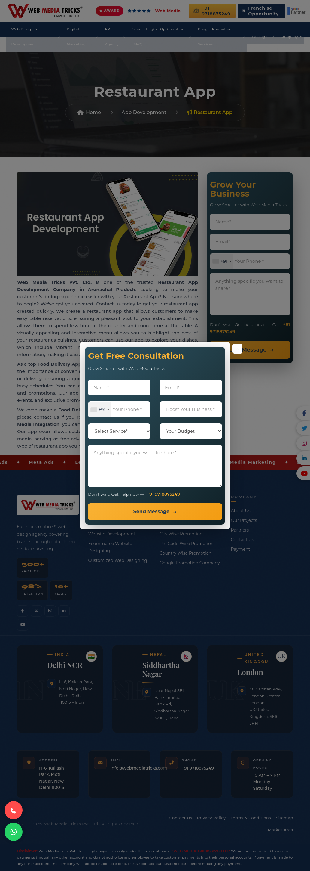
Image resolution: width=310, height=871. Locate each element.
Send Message (151, 511)
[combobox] (99, 409)
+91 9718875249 (163, 494)
